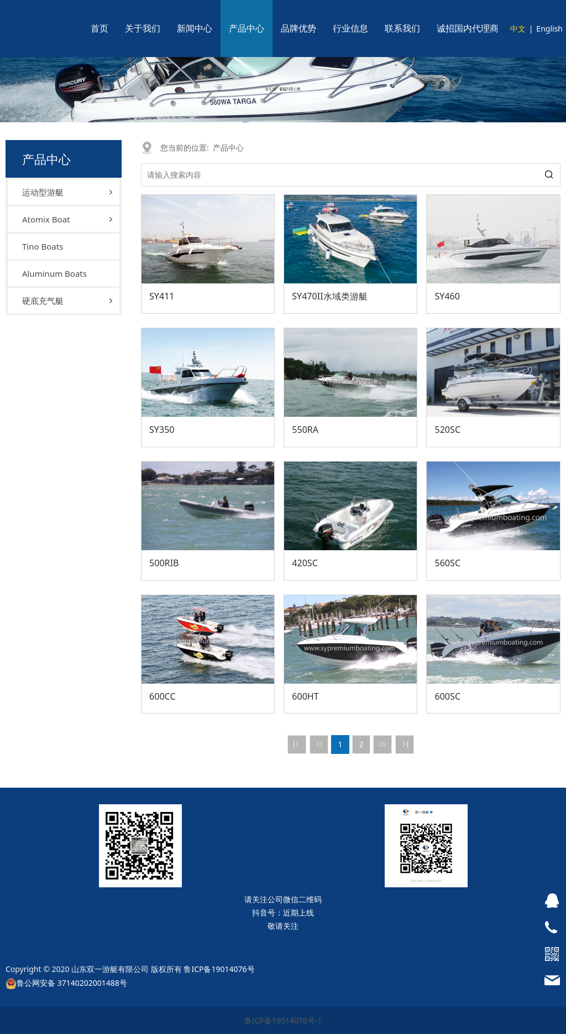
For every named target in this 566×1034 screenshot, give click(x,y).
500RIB (164, 563)
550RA (305, 429)
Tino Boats (42, 246)
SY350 (162, 429)
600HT (305, 696)
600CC (162, 696)
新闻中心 (194, 28)
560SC (447, 563)
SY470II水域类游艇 (329, 296)
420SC (305, 563)
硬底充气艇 (43, 300)
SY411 (162, 296)
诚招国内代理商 (468, 28)
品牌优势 (298, 28)
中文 (518, 28)
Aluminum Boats (54, 273)
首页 (99, 28)
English (549, 28)
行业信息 (350, 28)
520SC (447, 429)
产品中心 (246, 28)
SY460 (447, 296)
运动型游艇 (43, 192)
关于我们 (142, 28)
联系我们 (402, 28)
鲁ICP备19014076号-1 (283, 1020)
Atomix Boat (46, 219)
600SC (447, 696)
